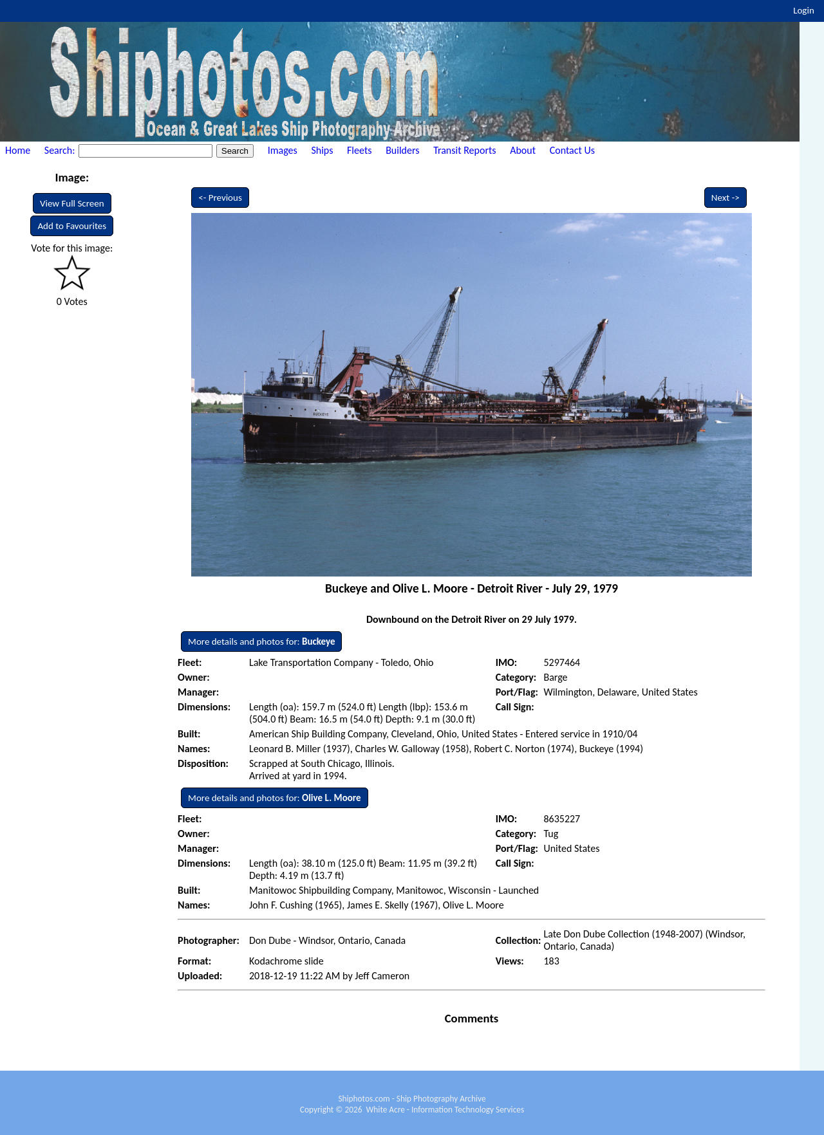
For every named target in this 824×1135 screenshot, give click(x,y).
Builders (402, 150)
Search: (60, 150)
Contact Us (572, 150)
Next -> (725, 197)
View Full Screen (72, 203)
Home (17, 150)
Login (803, 10)
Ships (322, 150)
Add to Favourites (71, 226)
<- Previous (220, 197)
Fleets (359, 150)
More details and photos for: (261, 641)
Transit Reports (464, 150)
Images (282, 150)
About (523, 150)
